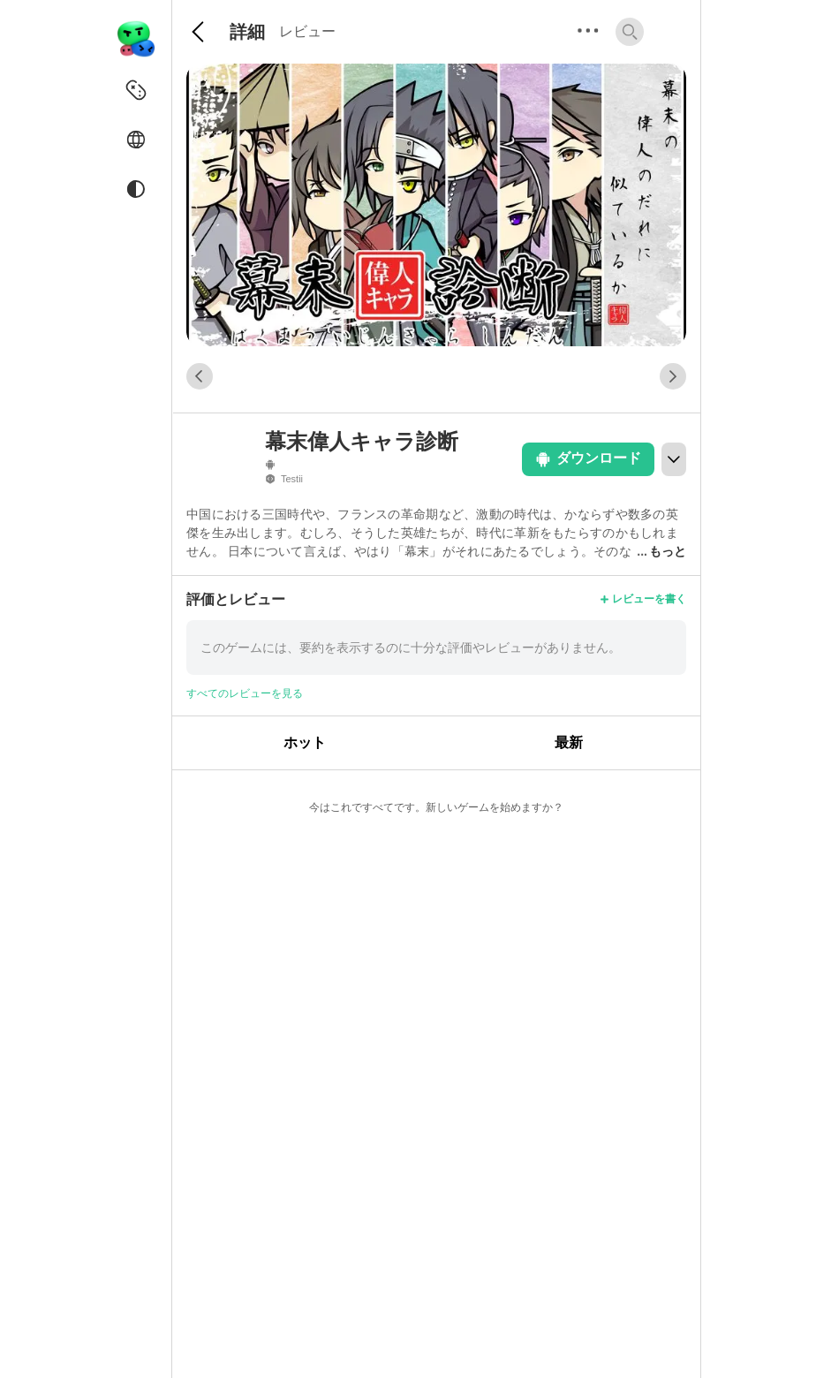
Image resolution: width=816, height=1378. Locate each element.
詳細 (247, 32)
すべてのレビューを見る (244, 693)
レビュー (307, 31)
